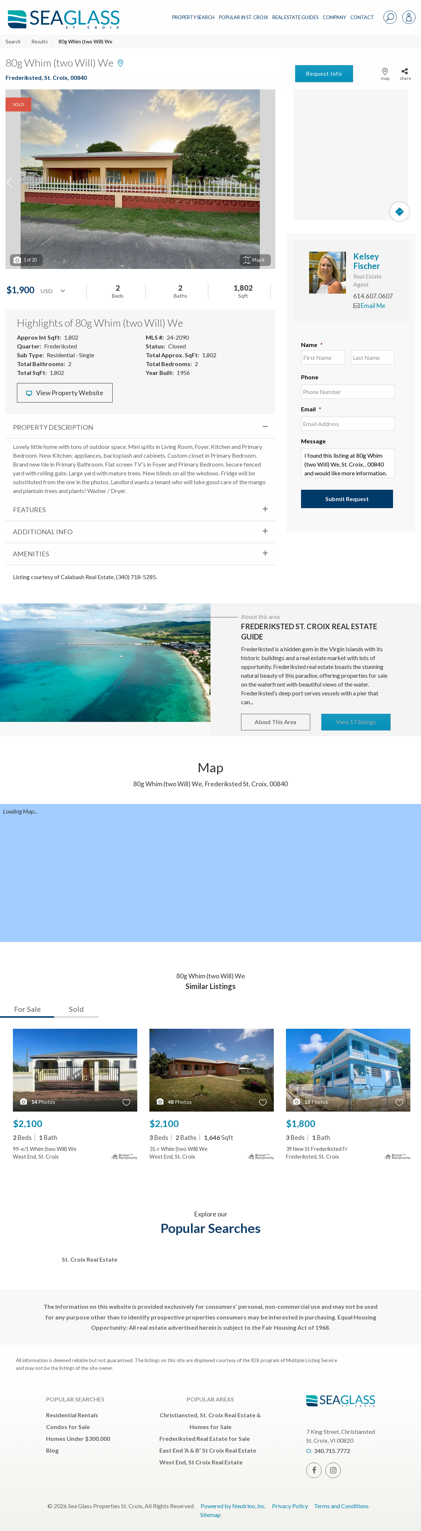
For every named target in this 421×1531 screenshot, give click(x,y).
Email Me (369, 305)
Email (311, 408)
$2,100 (27, 1123)
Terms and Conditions (341, 1505)
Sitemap (210, 1514)
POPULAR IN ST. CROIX (243, 17)
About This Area (275, 721)
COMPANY (334, 17)
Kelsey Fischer (366, 261)
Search (13, 42)
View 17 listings (356, 721)
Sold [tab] (76, 1008)
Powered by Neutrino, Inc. (233, 1505)
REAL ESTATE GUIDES (295, 17)
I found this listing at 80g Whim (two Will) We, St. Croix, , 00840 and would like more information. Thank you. (348, 463)
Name (312, 344)
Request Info (324, 73)
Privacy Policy (290, 1505)
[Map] (351, 154)
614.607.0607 (373, 296)
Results (39, 42)
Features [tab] (29, 510)
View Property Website (64, 393)
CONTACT (362, 17)
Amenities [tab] (31, 554)
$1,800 (300, 1123)
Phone (309, 376)
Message (313, 440)
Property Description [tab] (53, 427)
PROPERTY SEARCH (193, 17)
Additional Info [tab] (42, 532)
